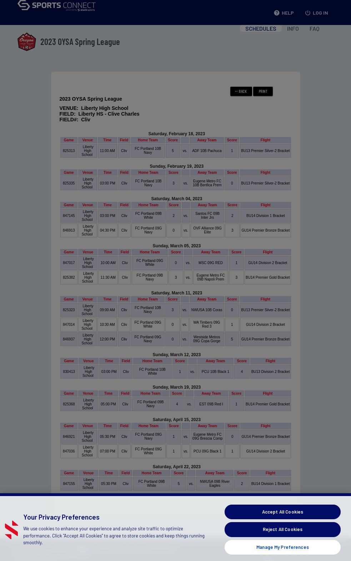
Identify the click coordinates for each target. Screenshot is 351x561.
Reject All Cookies (282, 537)
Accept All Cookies (282, 520)
